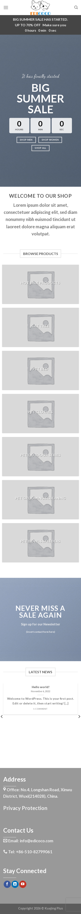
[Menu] (5, 7)
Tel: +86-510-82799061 (27, 851)
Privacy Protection (25, 808)
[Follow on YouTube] (22, 884)
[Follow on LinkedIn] (15, 884)
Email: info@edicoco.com (28, 840)
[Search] (76, 7)
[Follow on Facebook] (7, 884)
